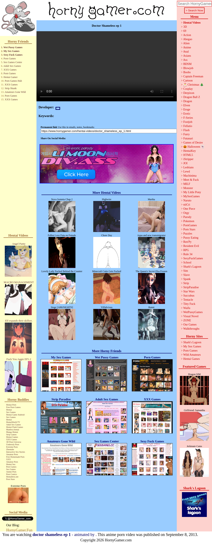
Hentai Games (12, 437)
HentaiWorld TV (13, 422)
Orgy (186, 212)
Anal (186, 51)
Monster (188, 188)
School (187, 262)
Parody (187, 217)
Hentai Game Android (15, 415)
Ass (185, 59)
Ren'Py (187, 241)
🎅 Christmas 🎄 (193, 84)
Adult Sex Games (12, 66)
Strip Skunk (11, 88)
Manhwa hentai (12, 429)
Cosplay (188, 88)
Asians (187, 55)
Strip (186, 283)
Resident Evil (191, 246)
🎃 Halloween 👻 (193, 146)
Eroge (186, 109)
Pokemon (188, 221)
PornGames (190, 225)
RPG (186, 250)
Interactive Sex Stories (15, 452)
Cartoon (188, 80)
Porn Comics (11, 474)
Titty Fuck (189, 303)
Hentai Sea (10, 464)
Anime (187, 47)
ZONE (187, 320)
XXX (8, 459)
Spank (186, 279)
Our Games (189, 324)
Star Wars (188, 291)
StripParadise (191, 287)
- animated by (64, 534)
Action (187, 35)
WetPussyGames (193, 312)
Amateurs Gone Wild (15, 92)
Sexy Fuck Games (13, 54)
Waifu (186, 308)
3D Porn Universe (13, 442)
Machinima (189, 175)
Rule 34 (187, 254)
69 (184, 30)
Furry (186, 134)
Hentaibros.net (12, 477)
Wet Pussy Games (13, 47)
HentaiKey (189, 150)
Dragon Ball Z (191, 97)
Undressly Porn (12, 444)
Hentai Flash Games (14, 427)
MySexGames (191, 196)
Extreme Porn (12, 447)
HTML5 (188, 155)
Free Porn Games (13, 407)
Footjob (187, 121)
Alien (186, 43)
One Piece (189, 208)
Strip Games (11, 434)
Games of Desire (193, 142)
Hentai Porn (11, 405)
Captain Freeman (193, 76)
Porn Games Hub (13, 80)
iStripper (188, 159)
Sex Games (11, 412)
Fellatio (187, 126)
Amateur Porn (12, 454)
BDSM (187, 64)
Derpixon (188, 92)
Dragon (187, 101)
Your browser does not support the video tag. (106, 66)
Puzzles (187, 233)
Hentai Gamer (11, 77)
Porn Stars (10, 479)
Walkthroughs (191, 328)
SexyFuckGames (193, 258)
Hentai (9, 410)
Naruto (187, 200)
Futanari (188, 138)
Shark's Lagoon (192, 266)
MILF (186, 183)
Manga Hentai (12, 432)
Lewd (186, 171)
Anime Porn (11, 472)
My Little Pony (192, 192)
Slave (186, 274)
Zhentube (10, 449)
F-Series (188, 117)
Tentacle (188, 299)
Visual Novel (190, 316)
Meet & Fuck (191, 179)
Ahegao (187, 39)
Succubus (188, 295)
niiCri (186, 204)
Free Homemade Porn (15, 457)
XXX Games (10, 69)
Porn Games (10, 58)
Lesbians (188, 167)
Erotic (186, 113)
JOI (185, 163)
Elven (186, 105)
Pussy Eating (190, 237)
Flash (186, 130)
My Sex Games (11, 51)
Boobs (187, 72)
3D (185, 26)
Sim (185, 270)
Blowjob (188, 68)
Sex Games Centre (13, 62)
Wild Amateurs (192, 354)
